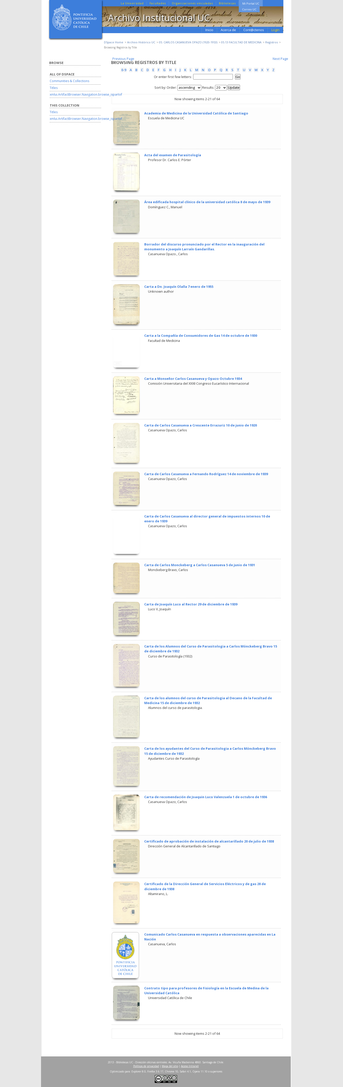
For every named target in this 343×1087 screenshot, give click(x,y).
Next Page (280, 58)
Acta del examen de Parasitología (172, 155)
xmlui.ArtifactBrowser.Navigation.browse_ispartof (86, 94)
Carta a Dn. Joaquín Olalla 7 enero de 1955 (178, 286)
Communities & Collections (69, 81)
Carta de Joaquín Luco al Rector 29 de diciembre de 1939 (190, 604)
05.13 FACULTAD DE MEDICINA (241, 42)
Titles (54, 88)
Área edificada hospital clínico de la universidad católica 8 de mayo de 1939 (207, 202)
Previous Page (123, 58)
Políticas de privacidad (146, 1066)
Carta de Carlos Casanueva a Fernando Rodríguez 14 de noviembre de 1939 (206, 474)
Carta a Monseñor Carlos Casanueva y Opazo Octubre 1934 (193, 378)
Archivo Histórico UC (141, 42)
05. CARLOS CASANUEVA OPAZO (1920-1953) (188, 42)
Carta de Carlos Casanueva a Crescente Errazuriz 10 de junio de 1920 (200, 425)
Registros (271, 42)
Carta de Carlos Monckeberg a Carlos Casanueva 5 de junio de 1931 (199, 565)
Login (275, 30)
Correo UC (249, 9)
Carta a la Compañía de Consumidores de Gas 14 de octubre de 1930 (200, 335)
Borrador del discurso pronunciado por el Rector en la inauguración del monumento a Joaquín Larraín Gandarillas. (204, 246)
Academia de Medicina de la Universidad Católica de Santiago (196, 113)
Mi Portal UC (250, 3)
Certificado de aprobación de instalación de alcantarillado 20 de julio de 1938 (209, 841)
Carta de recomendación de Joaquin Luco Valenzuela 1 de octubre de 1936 (205, 797)
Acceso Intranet (190, 1066)
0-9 (123, 70)
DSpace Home (113, 42)
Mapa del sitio (170, 1066)
